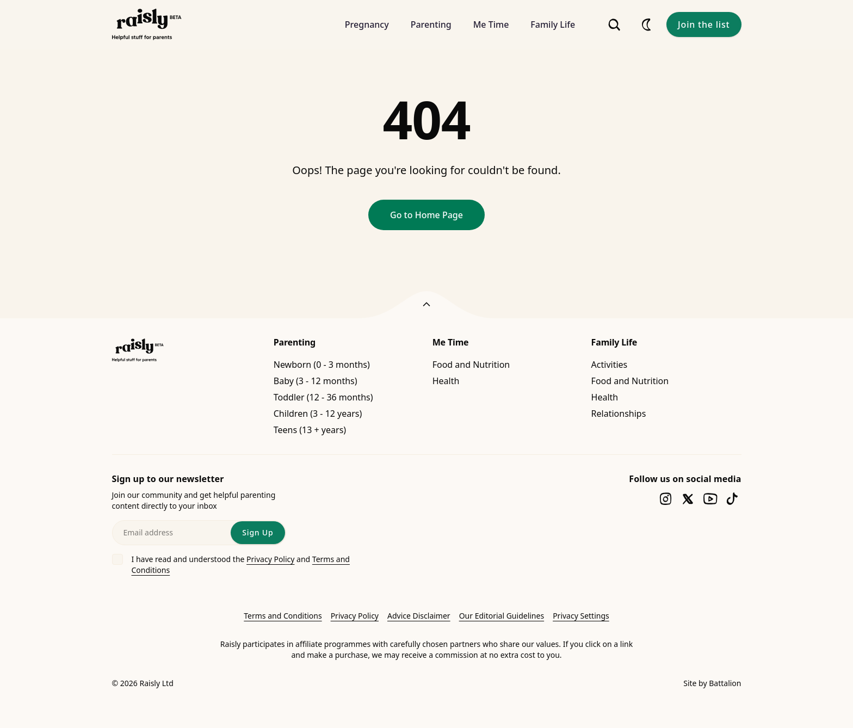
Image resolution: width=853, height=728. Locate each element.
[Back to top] (426, 304)
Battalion (725, 683)
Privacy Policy (270, 559)
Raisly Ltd (156, 683)
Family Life (614, 342)
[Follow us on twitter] (688, 499)
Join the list (704, 24)
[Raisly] (147, 25)
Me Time (450, 342)
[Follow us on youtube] (710, 499)
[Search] (614, 24)
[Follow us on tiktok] (732, 499)
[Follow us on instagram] (666, 499)
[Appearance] (647, 24)
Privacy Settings (581, 615)
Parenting (295, 342)
